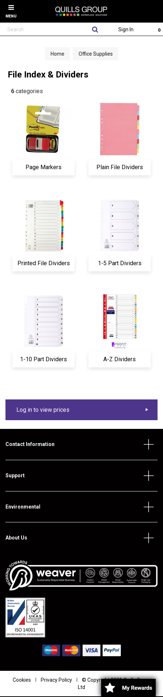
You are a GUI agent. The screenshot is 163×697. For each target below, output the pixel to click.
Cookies (22, 680)
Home (57, 54)
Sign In (126, 29)
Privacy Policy (56, 680)
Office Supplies (96, 54)
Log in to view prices (42, 409)
